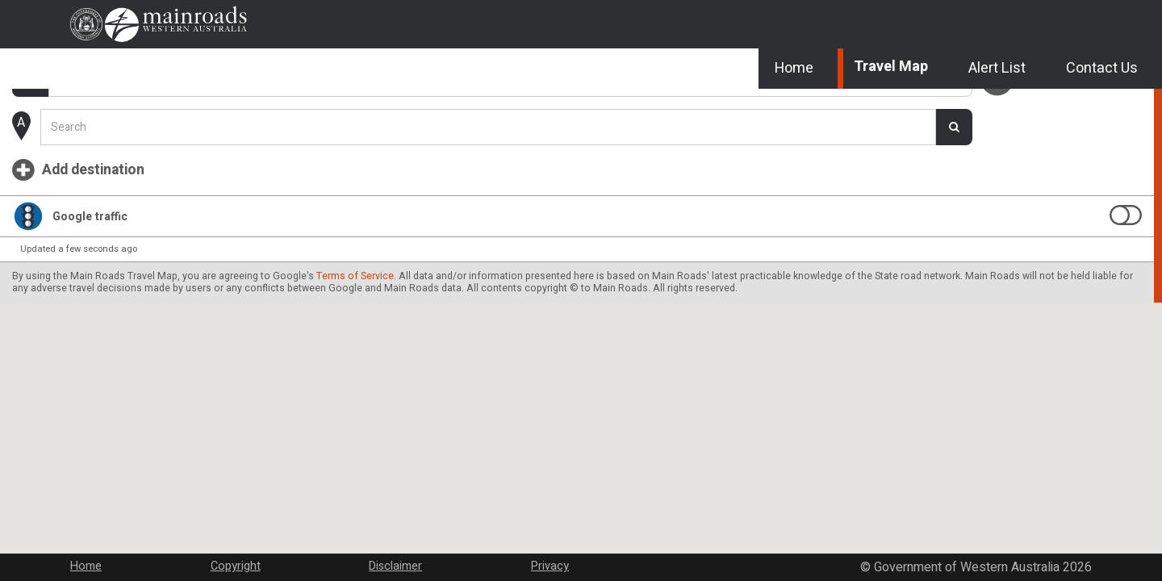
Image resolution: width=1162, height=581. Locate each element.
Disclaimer (423, 555)
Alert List (985, 113)
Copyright (293, 555)
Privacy (548, 555)
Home (779, 113)
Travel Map (877, 113)
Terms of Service (94, 364)
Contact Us (1093, 113)
